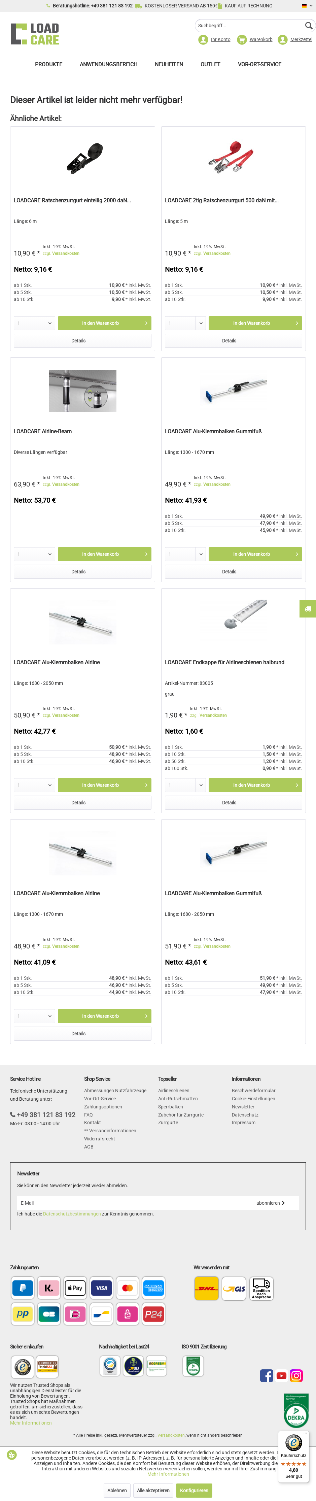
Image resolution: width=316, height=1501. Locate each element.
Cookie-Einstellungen (253, 1098)
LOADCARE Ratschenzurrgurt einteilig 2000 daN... (72, 200)
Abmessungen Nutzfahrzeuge (115, 1090)
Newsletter (243, 1106)
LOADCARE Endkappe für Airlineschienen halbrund (224, 662)
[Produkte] (48, 66)
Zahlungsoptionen (103, 1106)
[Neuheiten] (169, 66)
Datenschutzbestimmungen (72, 1213)
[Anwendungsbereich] (108, 66)
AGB (89, 1146)
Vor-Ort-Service (100, 1098)
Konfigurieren (194, 1490)
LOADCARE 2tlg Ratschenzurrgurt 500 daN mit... (222, 200)
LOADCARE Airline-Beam (43, 431)
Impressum (243, 1122)
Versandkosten (171, 1435)
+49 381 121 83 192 (46, 1115)
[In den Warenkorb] (104, 323)
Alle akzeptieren (153, 1490)
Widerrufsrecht (99, 1138)
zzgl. (61, 253)
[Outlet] (210, 66)
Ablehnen (117, 1490)
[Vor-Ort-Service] (259, 66)
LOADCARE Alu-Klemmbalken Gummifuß (213, 431)
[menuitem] (255, 26)
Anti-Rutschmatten (178, 1098)
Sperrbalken (170, 1106)
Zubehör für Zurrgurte (181, 1115)
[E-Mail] (130, 1203)
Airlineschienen (173, 1090)
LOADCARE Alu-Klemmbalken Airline (57, 662)
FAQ (88, 1115)
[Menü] (305, 1435)
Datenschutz (245, 1115)
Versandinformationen (112, 1130)
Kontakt (92, 1122)
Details (78, 340)
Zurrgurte (168, 1122)
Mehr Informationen (31, 1423)
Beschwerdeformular (254, 1090)
